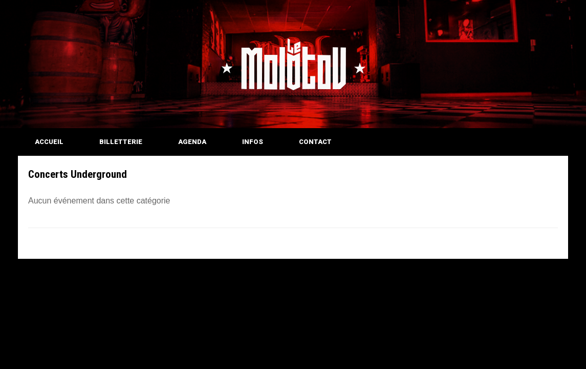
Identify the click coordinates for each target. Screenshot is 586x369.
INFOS (252, 142)
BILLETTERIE (120, 142)
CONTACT (315, 142)
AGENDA (192, 142)
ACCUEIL (49, 142)
